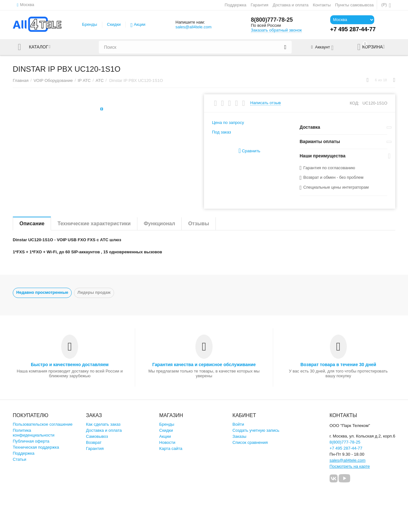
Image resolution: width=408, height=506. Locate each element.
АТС (100, 80)
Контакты (322, 5)
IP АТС (84, 80)
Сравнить (249, 151)
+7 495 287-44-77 (346, 448)
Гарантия (259, 5)
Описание (31, 223)
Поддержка (235, 5)
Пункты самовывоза (354, 5)
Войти (238, 424)
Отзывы (198, 223)
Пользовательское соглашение (42, 424)
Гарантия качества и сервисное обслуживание (204, 364)
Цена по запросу (228, 122)
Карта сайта (171, 448)
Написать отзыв (265, 103)
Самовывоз (97, 436)
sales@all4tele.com (193, 27)
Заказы (239, 436)
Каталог (39, 47)
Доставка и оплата (291, 5)
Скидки (114, 24)
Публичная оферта (31, 441)
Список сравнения (250, 442)
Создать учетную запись (255, 430)
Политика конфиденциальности (34, 432)
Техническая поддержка (36, 447)
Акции (139, 24)
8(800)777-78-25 (272, 20)
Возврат (94, 442)
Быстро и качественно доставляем (70, 364)
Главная (21, 80)
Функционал (159, 223)
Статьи (19, 459)
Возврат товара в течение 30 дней (338, 364)
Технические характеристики (94, 223)
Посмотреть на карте (350, 466)
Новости (167, 442)
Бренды (89, 24)
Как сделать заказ (103, 424)
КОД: (354, 103)
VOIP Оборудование (53, 80)
